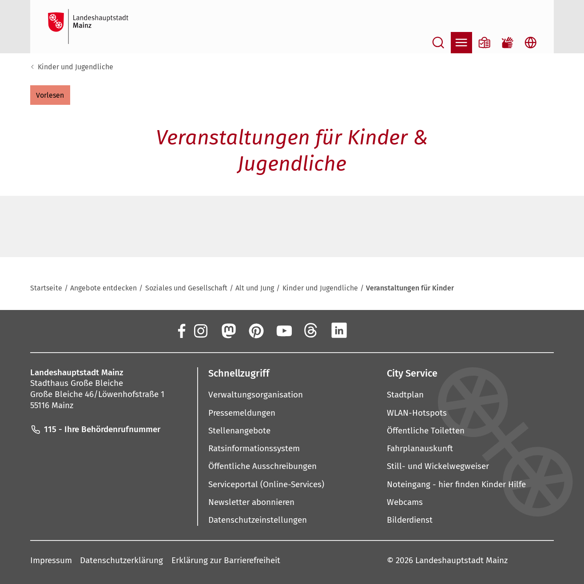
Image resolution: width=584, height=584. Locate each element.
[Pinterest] (255, 330)
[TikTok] (394, 330)
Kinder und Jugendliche (75, 67)
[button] (50, 95)
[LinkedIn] (339, 330)
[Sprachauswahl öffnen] (530, 42)
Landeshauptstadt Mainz (461, 561)
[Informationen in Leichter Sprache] (484, 42)
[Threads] (311, 330)
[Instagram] (200, 330)
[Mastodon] (227, 330)
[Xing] (366, 330)
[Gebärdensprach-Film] (507, 42)
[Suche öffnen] (438, 42)
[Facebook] (181, 330)
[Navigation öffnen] (461, 42)
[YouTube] (283, 330)
